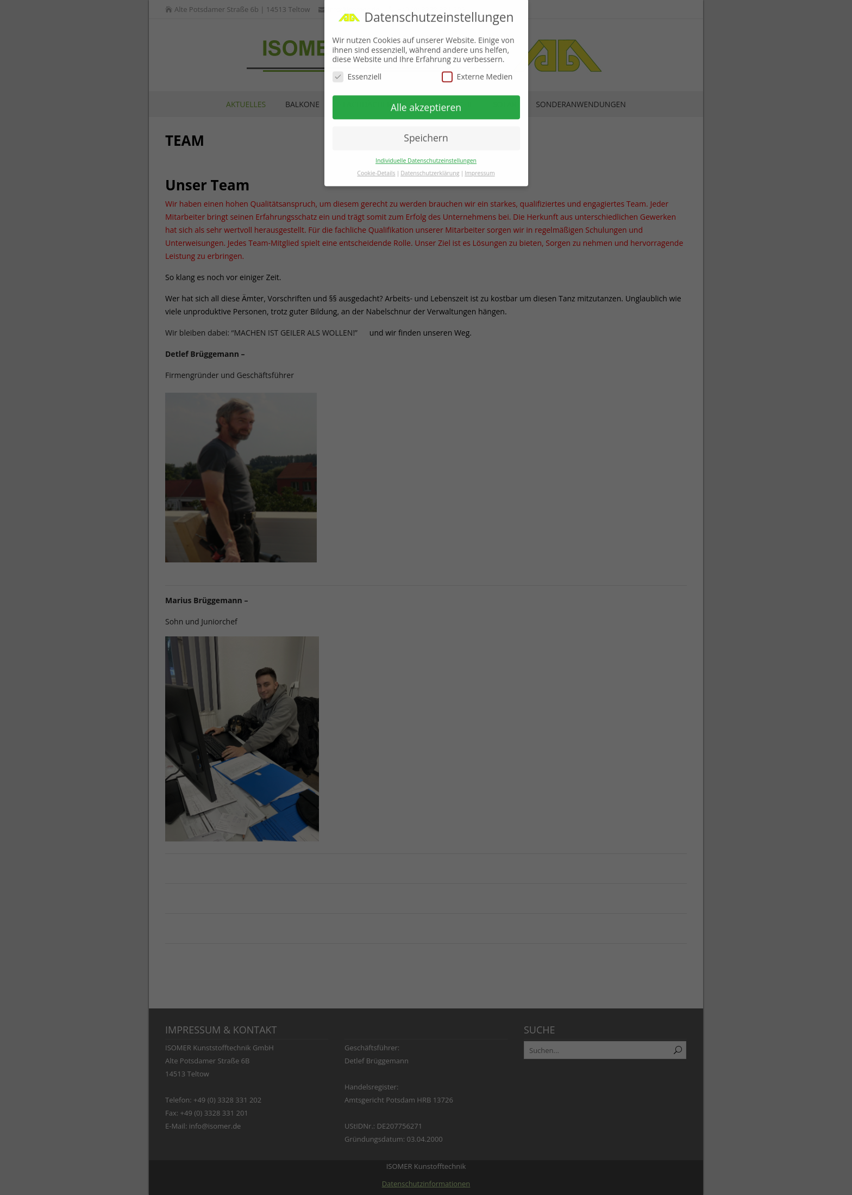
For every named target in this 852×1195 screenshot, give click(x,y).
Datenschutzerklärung (429, 166)
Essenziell (357, 69)
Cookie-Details (376, 166)
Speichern (426, 131)
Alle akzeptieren (426, 100)
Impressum (479, 166)
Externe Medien (477, 69)
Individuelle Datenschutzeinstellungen (426, 153)
